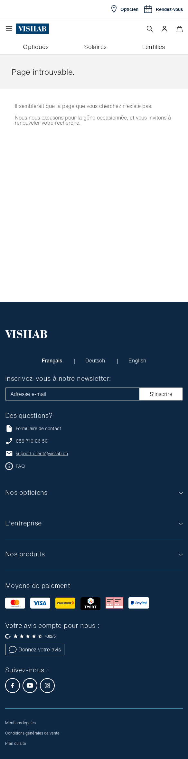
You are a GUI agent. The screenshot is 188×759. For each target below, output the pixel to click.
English (137, 360)
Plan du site (15, 743)
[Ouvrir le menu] (10, 29)
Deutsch (96, 360)
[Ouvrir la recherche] (149, 28)
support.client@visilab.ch (42, 453)
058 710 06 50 (32, 441)
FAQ (20, 466)
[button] (164, 28)
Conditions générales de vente (32, 733)
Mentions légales (20, 722)
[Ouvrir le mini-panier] (179, 28)
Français (52, 360)
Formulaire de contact (33, 428)
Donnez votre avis (35, 649)
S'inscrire (161, 394)
